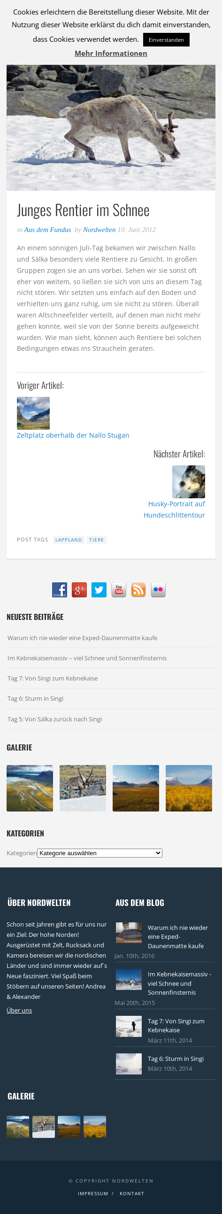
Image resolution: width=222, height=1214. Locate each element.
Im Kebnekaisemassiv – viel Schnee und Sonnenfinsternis (87, 658)
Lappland (68, 539)
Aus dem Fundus (47, 229)
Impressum (93, 1193)
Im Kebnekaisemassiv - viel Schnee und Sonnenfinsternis (179, 983)
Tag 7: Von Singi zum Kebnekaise (53, 678)
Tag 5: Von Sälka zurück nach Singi (55, 719)
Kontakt (132, 1193)
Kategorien (22, 853)
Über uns (19, 1010)
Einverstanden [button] (166, 39)
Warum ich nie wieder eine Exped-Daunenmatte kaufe (82, 638)
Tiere (96, 539)
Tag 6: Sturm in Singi (35, 698)
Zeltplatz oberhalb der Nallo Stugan (73, 435)
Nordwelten (99, 229)
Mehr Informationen (111, 53)
